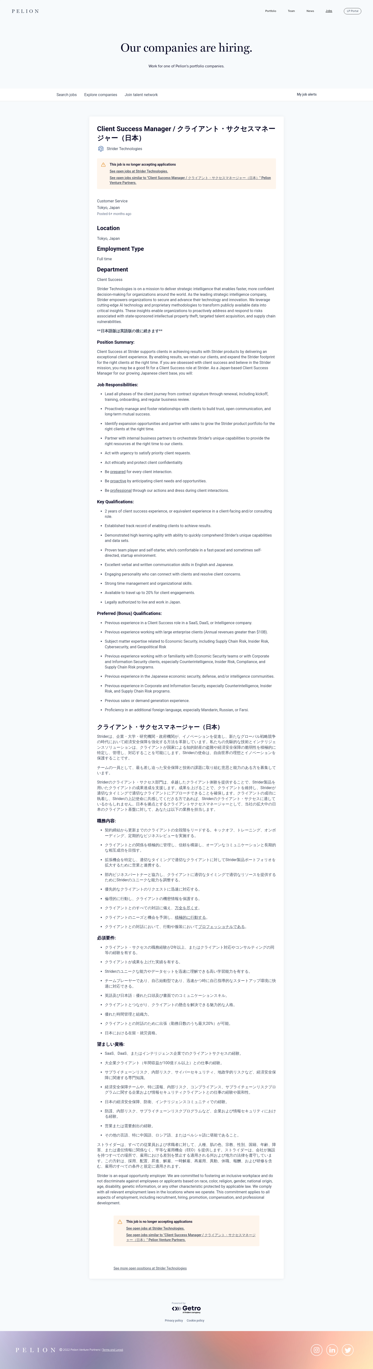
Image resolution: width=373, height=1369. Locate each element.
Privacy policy (174, 1320)
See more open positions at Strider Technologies (150, 1268)
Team (291, 11)
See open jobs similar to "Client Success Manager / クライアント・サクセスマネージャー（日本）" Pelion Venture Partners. (190, 180)
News (310, 11)
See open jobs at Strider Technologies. (139, 171)
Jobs (329, 11)
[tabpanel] (186, 746)
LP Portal (352, 11)
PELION (26, 11)
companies (101, 94)
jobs (67, 94)
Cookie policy (195, 1320)
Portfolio (270, 11)
